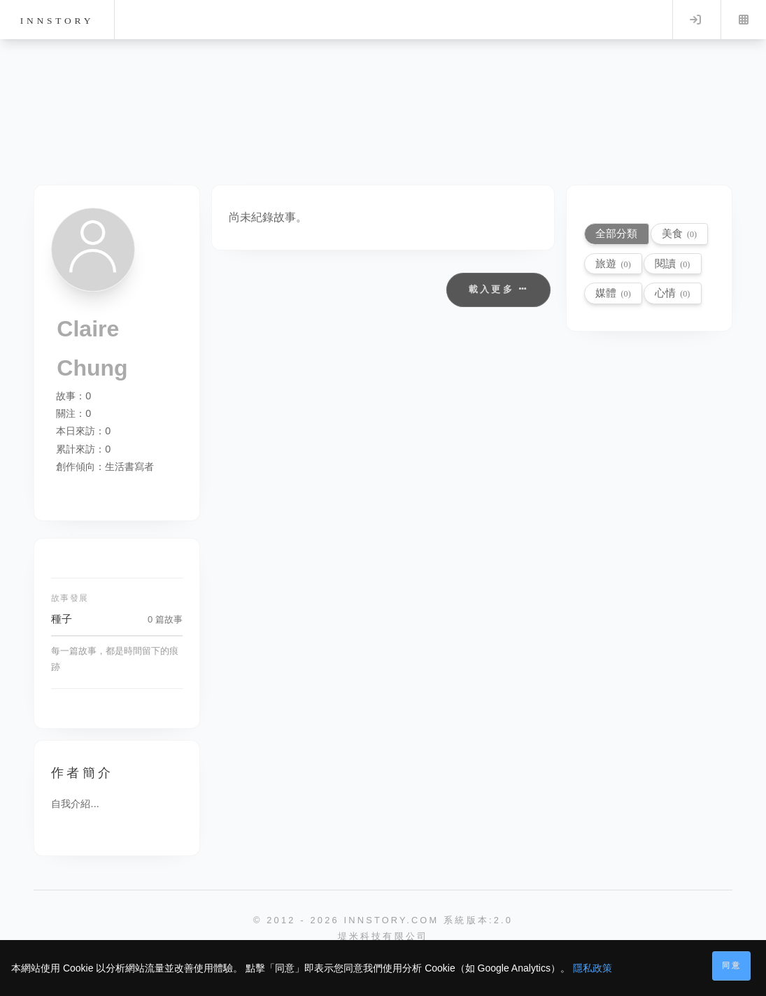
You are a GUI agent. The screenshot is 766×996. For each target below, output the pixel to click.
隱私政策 (592, 968)
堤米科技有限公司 (383, 936)
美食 (679, 233)
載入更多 (498, 289)
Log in (695, 19)
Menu (743, 19)
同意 (732, 965)
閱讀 (672, 263)
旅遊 (612, 263)
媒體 (612, 293)
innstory (57, 20)
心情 (672, 293)
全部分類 (616, 233)
